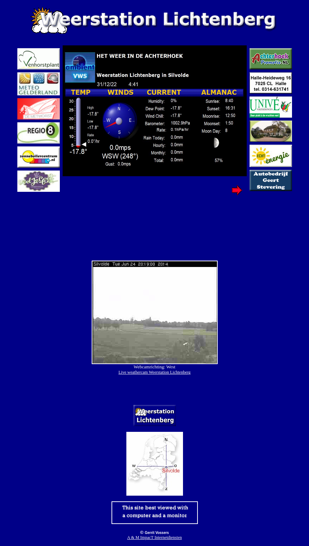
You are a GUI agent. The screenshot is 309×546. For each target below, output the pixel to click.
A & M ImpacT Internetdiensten (154, 537)
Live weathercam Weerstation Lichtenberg (155, 372)
